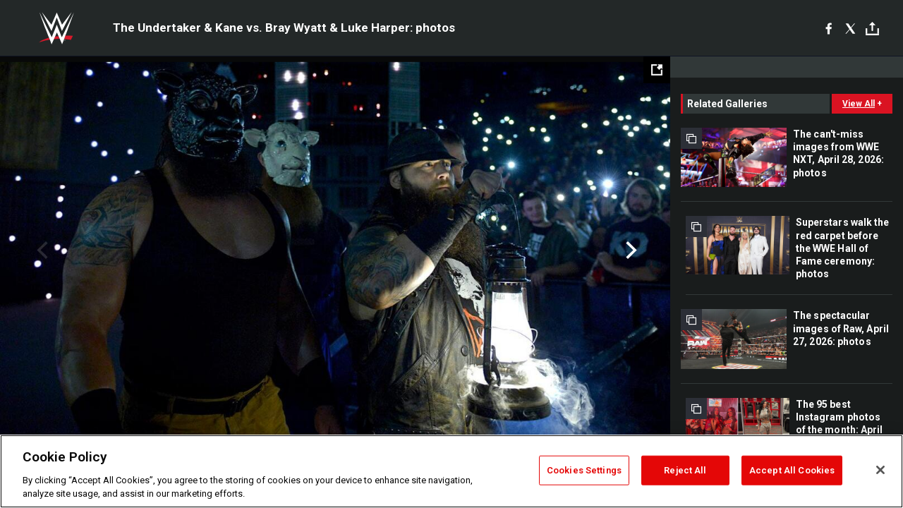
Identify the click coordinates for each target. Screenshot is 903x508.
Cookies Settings (584, 470)
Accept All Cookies (792, 470)
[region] (451, 471)
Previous (40, 250)
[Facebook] (829, 28)
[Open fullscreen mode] (656, 69)
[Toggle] (872, 28)
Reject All (685, 470)
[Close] (880, 469)
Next (629, 250)
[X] (850, 28)
